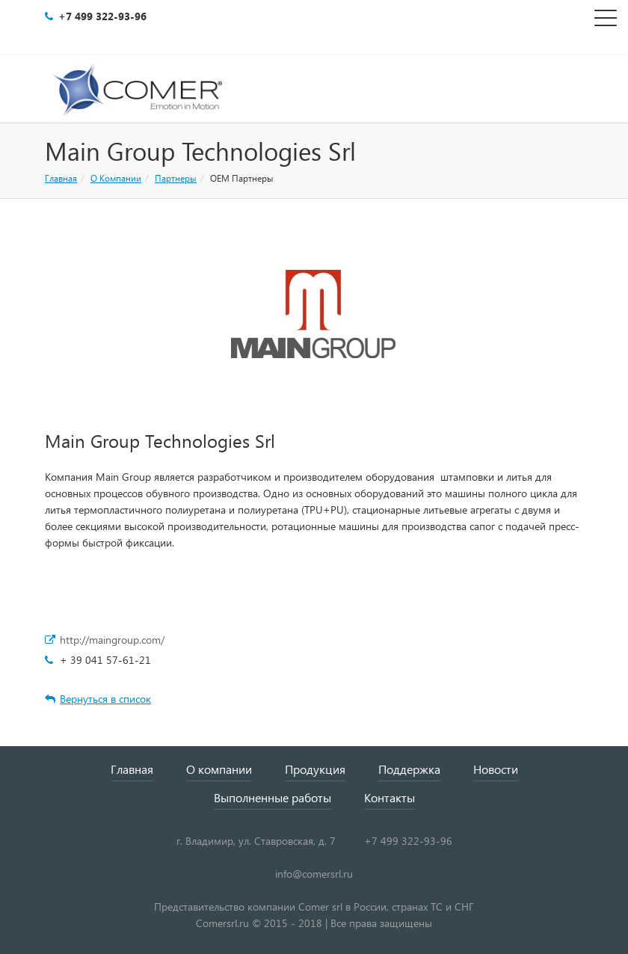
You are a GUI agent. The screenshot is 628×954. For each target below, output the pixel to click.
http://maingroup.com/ (112, 640)
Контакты (389, 797)
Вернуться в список (98, 699)
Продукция (315, 769)
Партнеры (176, 178)
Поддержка (409, 769)
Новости (495, 769)
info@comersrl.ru (314, 874)
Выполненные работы (272, 797)
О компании (219, 769)
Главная (61, 178)
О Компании (115, 178)
